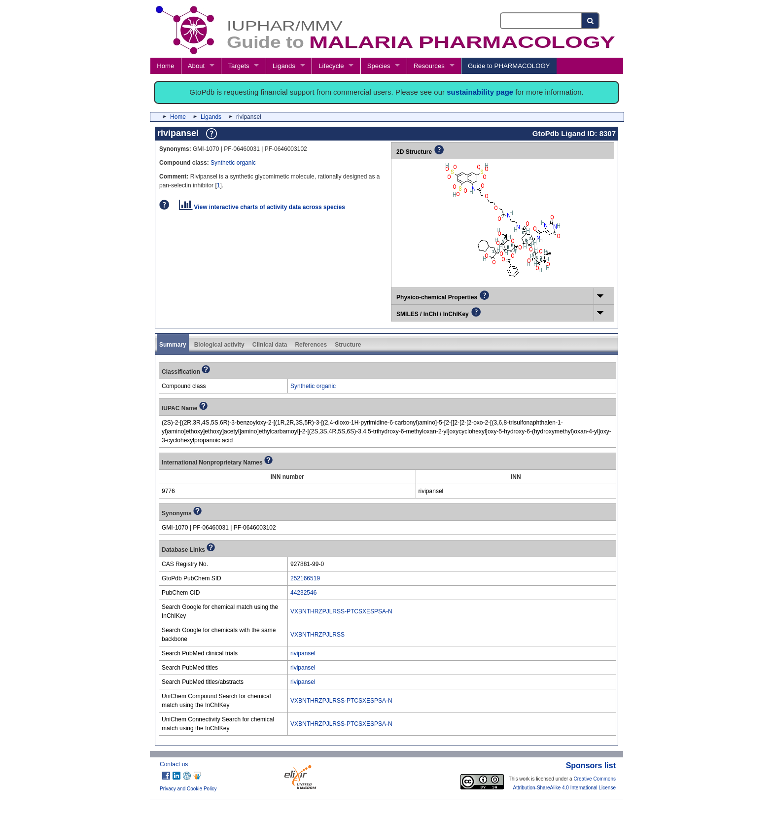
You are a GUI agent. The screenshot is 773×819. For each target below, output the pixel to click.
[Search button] (590, 20)
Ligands (284, 66)
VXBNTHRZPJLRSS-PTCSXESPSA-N (341, 611)
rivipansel (303, 653)
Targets (238, 66)
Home (165, 66)
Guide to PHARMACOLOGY (509, 66)
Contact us (174, 764)
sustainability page (480, 92)
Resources (429, 66)
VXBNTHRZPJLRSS (317, 634)
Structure (348, 344)
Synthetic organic (233, 162)
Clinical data (269, 344)
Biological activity (219, 344)
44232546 (303, 592)
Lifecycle (331, 66)
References (311, 344)
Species (378, 66)
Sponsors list (591, 765)
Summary (172, 344)
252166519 (305, 578)
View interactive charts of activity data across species (262, 207)
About (196, 66)
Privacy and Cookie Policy (188, 788)
